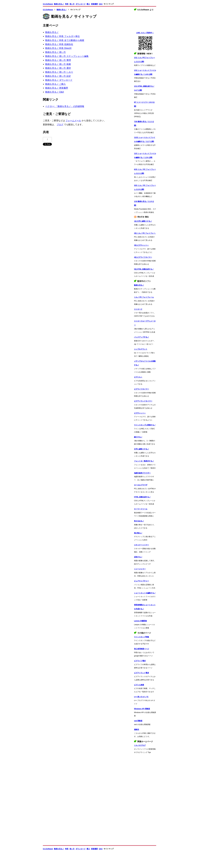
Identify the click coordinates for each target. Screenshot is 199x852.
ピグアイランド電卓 (141, 673)
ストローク (138, 309)
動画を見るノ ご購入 (55, 84)
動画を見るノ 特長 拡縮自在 (59, 44)
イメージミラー (140, 569)
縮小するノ (138, 437)
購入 (88, 4)
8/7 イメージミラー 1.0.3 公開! (144, 104)
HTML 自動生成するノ (142, 497)
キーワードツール (140, 509)
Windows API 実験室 (142, 709)
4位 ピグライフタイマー (143, 257)
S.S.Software (48, 4)
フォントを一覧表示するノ (144, 461)
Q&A (101, 4)
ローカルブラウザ (140, 485)
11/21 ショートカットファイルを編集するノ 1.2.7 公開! (144, 139)
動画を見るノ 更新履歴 (56, 88)
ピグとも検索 (139, 685)
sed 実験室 (138, 721)
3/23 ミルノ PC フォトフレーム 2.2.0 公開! (145, 187)
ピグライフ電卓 (140, 661)
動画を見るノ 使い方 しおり (59, 72)
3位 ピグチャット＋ (141, 245)
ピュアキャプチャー (141, 581)
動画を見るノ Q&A (54, 92)
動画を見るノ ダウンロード (58, 80)
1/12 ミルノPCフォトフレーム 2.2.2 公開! (144, 60)
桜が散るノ (138, 533)
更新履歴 (94, 4)
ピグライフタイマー (141, 389)
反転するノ (138, 557)
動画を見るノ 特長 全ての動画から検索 (64, 40)
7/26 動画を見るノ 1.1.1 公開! (144, 124)
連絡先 (136, 729)
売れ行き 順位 (143, 217)
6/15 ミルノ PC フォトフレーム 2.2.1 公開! (145, 171)
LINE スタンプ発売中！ (145, 33)
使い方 (72, 4)
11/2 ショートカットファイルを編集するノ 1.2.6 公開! (145, 155)
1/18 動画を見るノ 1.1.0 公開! (144, 203)
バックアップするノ (141, 337)
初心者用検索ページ (141, 649)
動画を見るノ (59, 4)
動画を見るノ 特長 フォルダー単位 (62, 36)
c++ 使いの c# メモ (141, 697)
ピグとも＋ (138, 377)
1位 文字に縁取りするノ (143, 221)
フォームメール (73, 120)
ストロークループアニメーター (145, 323)
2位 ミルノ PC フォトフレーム (145, 233)
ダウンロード (81, 4)
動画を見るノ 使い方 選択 (58, 68)
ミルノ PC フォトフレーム (144, 297)
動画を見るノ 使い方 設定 (58, 76)
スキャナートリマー (141, 545)
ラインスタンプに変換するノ (145, 425)
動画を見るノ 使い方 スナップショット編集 (67, 56)
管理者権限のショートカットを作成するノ (145, 607)
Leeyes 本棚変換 (140, 621)
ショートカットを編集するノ (145, 593)
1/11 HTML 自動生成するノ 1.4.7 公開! (144, 88)
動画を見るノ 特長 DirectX (58, 48)
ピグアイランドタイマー (143, 401)
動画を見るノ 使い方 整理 (58, 60)
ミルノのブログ (140, 745)
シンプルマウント (140, 349)
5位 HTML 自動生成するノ (144, 269)
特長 (66, 4)
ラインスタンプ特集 (141, 637)
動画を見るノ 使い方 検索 (58, 64)
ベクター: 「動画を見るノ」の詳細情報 (64, 106)
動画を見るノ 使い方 (55, 52)
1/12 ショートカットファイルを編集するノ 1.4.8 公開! (145, 72)
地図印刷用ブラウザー (142, 473)
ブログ (60, 124)
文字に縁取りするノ (141, 449)
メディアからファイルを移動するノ (145, 363)
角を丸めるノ (139, 521)
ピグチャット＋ (140, 413)
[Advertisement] (145, 799)
